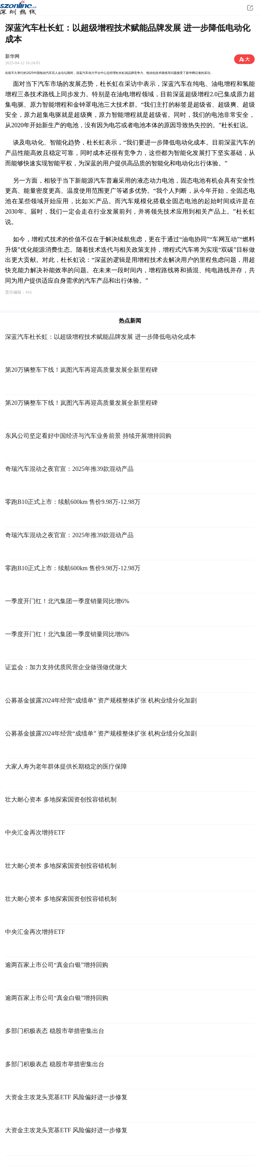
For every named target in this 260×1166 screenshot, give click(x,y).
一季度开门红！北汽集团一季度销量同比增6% (67, 601)
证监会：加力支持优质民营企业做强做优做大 (66, 667)
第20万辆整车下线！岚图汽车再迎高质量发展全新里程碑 (81, 369)
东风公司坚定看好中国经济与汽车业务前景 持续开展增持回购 (88, 435)
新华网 (12, 56)
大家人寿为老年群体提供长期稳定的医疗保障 (66, 766)
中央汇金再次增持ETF (35, 832)
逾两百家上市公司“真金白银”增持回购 (56, 964)
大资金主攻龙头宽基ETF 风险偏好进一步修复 (66, 1097)
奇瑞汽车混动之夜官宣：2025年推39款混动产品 (69, 468)
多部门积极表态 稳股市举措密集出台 (54, 1030)
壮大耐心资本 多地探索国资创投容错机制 (60, 799)
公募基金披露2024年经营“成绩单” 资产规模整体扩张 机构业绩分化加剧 (101, 700)
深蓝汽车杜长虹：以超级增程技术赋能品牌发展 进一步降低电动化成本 (100, 336)
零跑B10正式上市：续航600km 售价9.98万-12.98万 (72, 501)
